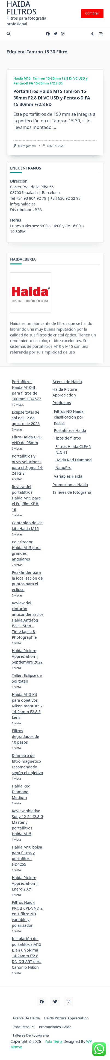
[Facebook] (48, 34)
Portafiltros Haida (70, 430)
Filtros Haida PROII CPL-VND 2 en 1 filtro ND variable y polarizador (27, 914)
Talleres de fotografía (71, 492)
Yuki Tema (54, 1041)
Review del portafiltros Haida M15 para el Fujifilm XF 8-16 (26, 498)
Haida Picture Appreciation (66, 1018)
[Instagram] (62, 34)
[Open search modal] (8, 33)
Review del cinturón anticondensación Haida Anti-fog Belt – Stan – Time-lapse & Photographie (28, 620)
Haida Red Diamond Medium (21, 791)
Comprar (92, 13)
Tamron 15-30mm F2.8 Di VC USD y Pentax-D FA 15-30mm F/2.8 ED (50, 81)
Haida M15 (22, 78)
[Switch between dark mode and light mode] (93, 33)
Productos (61, 402)
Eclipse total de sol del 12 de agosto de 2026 (26, 418)
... (54, 127)
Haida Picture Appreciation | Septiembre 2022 (27, 656)
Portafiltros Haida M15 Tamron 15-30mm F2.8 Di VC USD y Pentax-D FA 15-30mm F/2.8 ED (51, 97)
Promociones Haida (70, 484)
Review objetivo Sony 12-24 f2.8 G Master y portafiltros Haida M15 (27, 822)
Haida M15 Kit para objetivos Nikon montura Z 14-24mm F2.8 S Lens (27, 706)
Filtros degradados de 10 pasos (25, 736)
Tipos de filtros (67, 438)
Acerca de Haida (67, 381)
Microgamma (27, 146)
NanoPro (63, 467)
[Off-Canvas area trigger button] (101, 33)
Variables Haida (68, 476)
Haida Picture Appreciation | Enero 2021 (25, 883)
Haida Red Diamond (73, 459)
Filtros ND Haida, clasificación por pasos (69, 417)
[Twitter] (55, 34)
